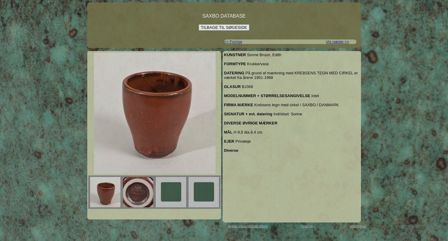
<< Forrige (233, 41)
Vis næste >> (337, 41)
